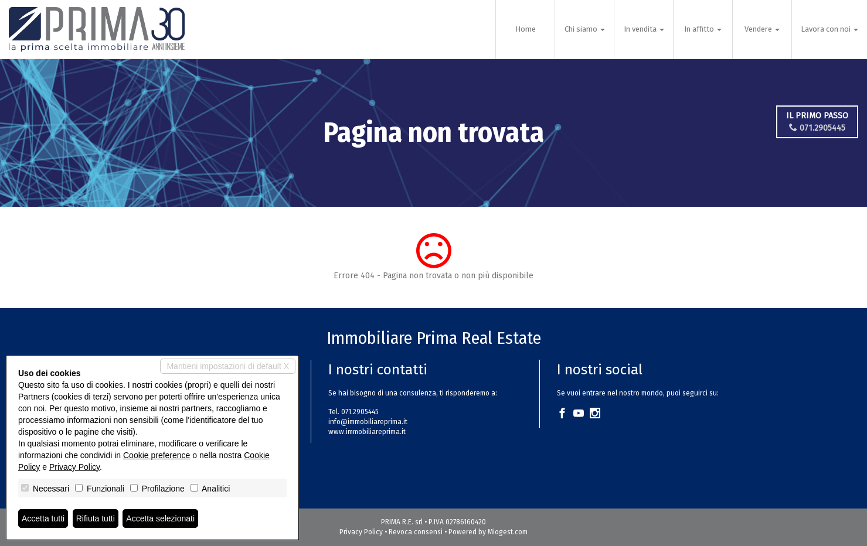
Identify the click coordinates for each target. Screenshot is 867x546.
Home (525, 29)
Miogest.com (508, 532)
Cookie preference (156, 455)
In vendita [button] (644, 29)
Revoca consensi (416, 532)
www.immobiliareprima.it (367, 432)
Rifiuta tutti (95, 518)
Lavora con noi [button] (829, 29)
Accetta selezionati (160, 518)
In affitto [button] (703, 29)
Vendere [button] (762, 29)
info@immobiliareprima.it (367, 422)
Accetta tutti (43, 518)
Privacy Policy (361, 532)
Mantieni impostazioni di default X (227, 366)
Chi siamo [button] (585, 29)
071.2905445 (817, 128)
